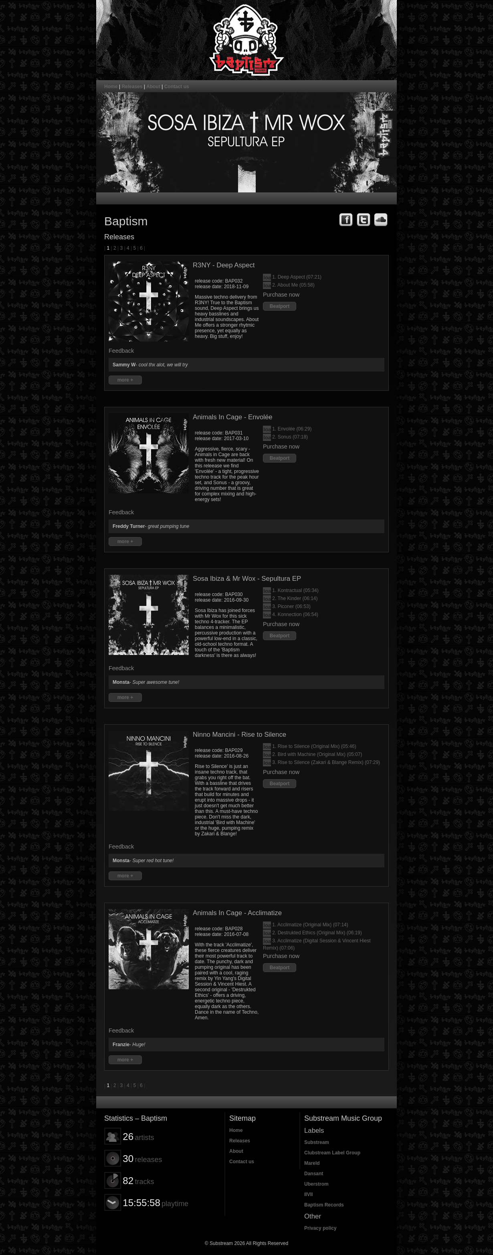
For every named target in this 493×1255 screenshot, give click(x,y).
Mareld (312, 1163)
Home (110, 86)
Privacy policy (320, 1228)
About (153, 86)
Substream (316, 1142)
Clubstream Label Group (332, 1153)
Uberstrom (316, 1184)
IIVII (308, 1194)
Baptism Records (324, 1205)
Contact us (176, 86)
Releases (131, 86)
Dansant (313, 1173)
